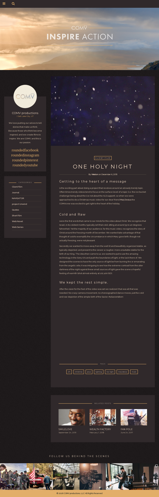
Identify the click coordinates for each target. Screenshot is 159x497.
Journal (15, 192)
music (134, 372)
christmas (78, 372)
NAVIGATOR (18, 198)
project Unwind (19, 204)
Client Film (17, 187)
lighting (98, 372)
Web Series (17, 227)
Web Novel (17, 221)
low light (110, 372)
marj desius (122, 372)
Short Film (17, 215)
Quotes (15, 210)
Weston (94, 174)
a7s (69, 372)
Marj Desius (125, 200)
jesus (89, 372)
